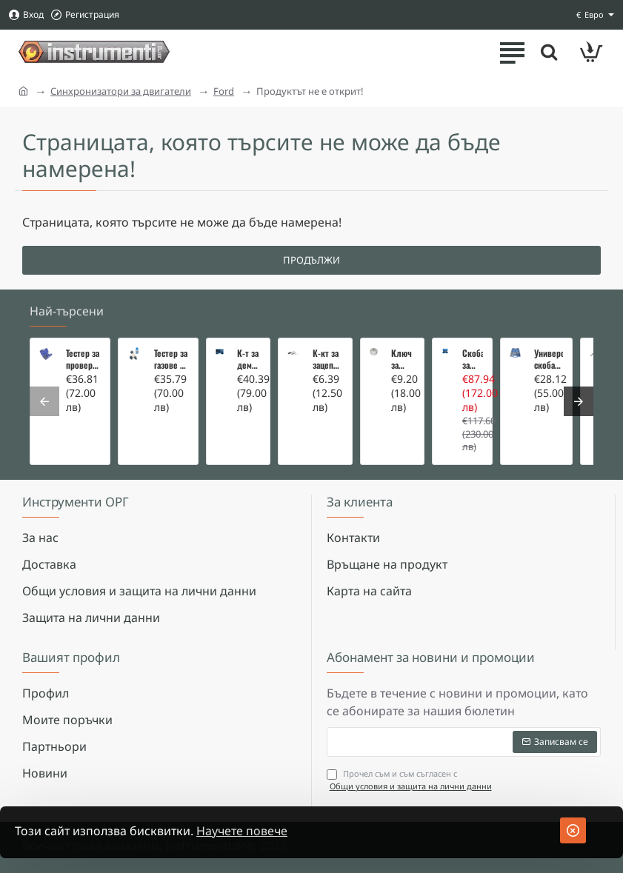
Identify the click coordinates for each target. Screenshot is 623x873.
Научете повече (241, 831)
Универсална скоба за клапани (548, 359)
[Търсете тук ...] (548, 52)
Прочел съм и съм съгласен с (411, 780)
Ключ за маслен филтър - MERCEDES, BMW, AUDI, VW (403, 359)
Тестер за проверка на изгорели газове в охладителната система (83, 359)
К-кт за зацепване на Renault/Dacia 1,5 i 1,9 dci (328, 359)
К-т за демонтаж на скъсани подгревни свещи (249, 359)
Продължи (311, 260)
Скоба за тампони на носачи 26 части (472, 359)
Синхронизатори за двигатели (120, 91)
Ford (223, 91)
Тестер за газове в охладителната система (171, 359)
